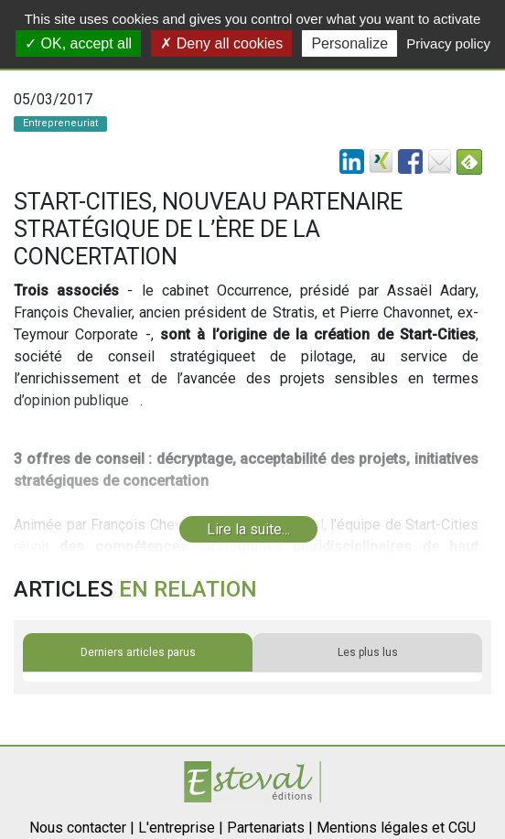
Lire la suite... (248, 529)
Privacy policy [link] (448, 43)
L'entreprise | (180, 827)
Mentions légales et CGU (396, 827)
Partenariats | (270, 827)
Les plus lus (368, 652)
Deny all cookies (221, 43)
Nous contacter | (81, 827)
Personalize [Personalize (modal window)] (349, 43)
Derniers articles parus (138, 652)
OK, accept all (78, 43)
